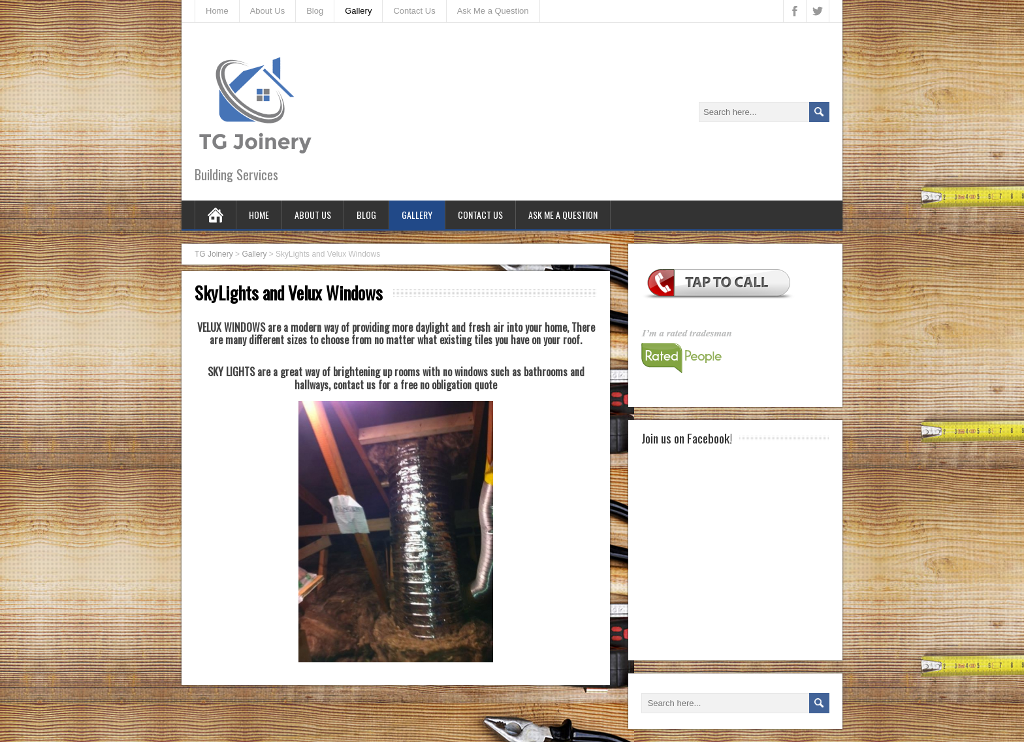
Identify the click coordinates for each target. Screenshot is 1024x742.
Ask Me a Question (493, 11)
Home (217, 11)
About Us (267, 11)
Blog (314, 11)
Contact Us (414, 11)
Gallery (358, 11)
